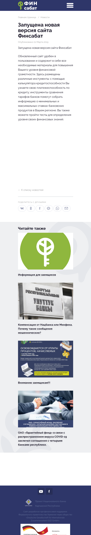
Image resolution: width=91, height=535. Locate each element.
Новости (45, 17)
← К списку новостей (30, 189)
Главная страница (27, 17)
